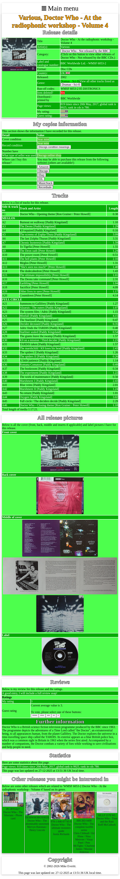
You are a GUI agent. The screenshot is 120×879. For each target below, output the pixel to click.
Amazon (44, 166)
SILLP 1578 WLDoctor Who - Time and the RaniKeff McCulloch (106, 818)
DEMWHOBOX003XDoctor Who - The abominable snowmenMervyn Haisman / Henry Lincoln (37, 822)
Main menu (60, 8)
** (54, 715)
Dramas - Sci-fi (71, 84)
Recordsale (45, 187)
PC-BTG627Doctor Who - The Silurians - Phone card (13, 812)
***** (34, 715)
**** (42, 715)
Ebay (42, 175)
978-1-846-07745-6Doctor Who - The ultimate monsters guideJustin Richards (61, 826)
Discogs (43, 170)
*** (48, 715)
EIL (41, 179)
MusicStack (46, 183)
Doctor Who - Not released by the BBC (85, 50)
